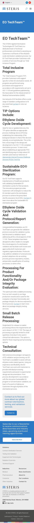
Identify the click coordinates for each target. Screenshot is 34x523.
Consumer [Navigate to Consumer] (6, 478)
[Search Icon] (26, 9)
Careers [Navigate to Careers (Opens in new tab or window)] (13, 519)
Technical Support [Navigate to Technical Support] (8, 463)
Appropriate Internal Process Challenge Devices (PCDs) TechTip (16, 158)
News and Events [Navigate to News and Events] (25, 472)
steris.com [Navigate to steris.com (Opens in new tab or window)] (20, 519)
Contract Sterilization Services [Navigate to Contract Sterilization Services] (12, 450)
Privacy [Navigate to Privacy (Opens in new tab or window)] (15, 516)
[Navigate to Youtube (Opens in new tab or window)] (30, 2)
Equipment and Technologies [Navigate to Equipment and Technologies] (12, 457)
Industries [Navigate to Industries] (6, 468)
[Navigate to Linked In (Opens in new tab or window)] (27, 2)
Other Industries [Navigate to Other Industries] (8, 481)
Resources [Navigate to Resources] (22, 468)
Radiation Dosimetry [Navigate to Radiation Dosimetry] (9, 460)
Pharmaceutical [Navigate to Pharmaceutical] (8, 475)
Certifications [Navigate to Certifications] (8, 516)
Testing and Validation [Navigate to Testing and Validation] (10, 454)
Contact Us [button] (11, 413)
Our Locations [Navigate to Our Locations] (24, 478)
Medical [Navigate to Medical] (5, 472)
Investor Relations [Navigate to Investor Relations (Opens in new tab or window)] (24, 516)
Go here (27, 198)
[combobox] (7, 2)
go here (15, 104)
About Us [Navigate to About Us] (22, 475)
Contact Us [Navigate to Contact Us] (22, 481)
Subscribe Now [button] (17, 440)
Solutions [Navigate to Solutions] (6, 447)
